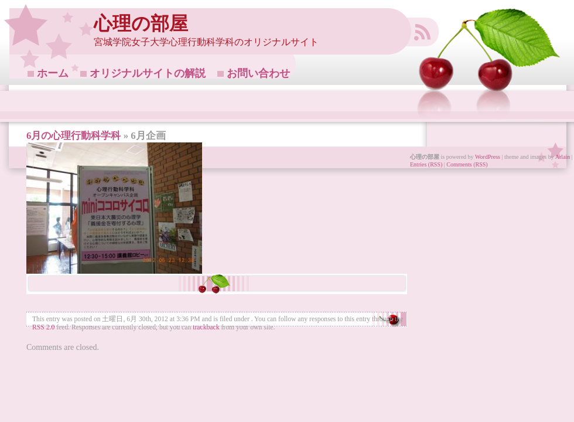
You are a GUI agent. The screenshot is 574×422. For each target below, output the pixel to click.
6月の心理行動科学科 (73, 135)
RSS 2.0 (43, 327)
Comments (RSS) (466, 164)
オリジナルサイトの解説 (148, 73)
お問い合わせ (258, 73)
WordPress (487, 157)
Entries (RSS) (426, 164)
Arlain (562, 157)
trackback (206, 327)
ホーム (53, 73)
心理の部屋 (141, 23)
